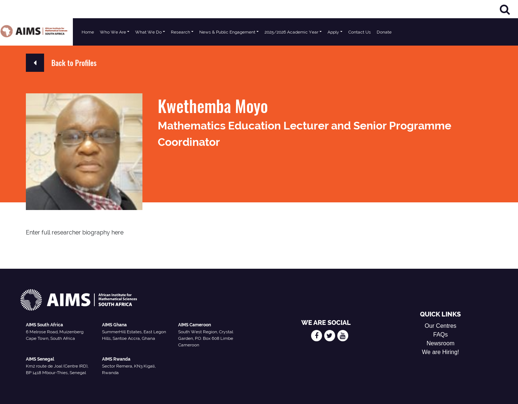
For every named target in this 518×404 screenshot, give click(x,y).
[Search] (505, 9)
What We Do (148, 32)
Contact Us (359, 32)
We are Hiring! (440, 352)
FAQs (440, 334)
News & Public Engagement (227, 32)
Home (88, 32)
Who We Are (113, 32)
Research (180, 32)
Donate (384, 32)
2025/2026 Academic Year (291, 32)
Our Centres (440, 326)
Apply (333, 32)
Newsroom (440, 343)
